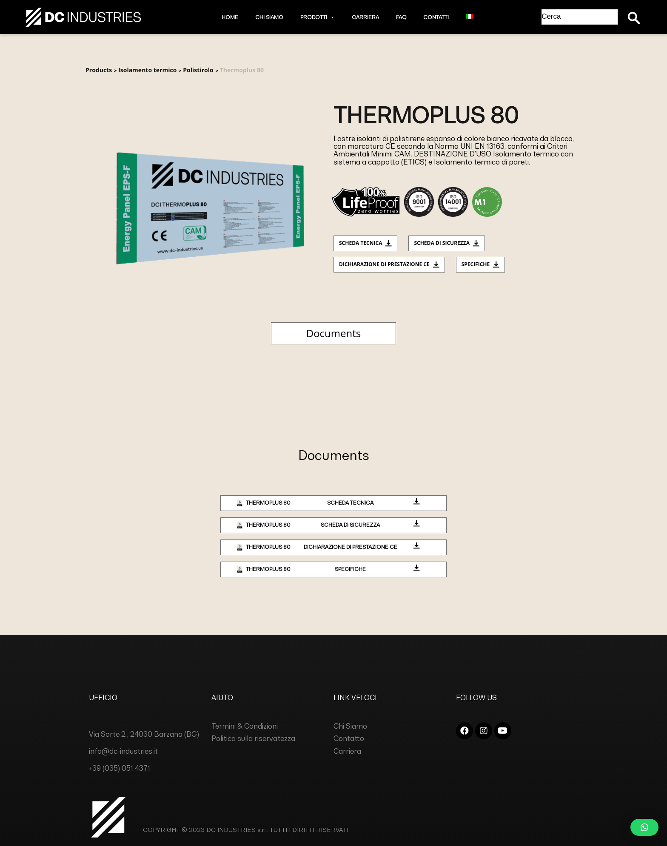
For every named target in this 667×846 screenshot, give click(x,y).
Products (99, 70)
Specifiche (481, 264)
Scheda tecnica (365, 243)
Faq (401, 17)
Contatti (436, 17)
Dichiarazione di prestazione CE (389, 264)
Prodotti (317, 17)
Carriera (365, 17)
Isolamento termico (147, 70)
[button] (331, 17)
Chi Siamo (269, 17)
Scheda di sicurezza (446, 243)
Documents (333, 333)
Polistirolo (198, 70)
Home (230, 17)
